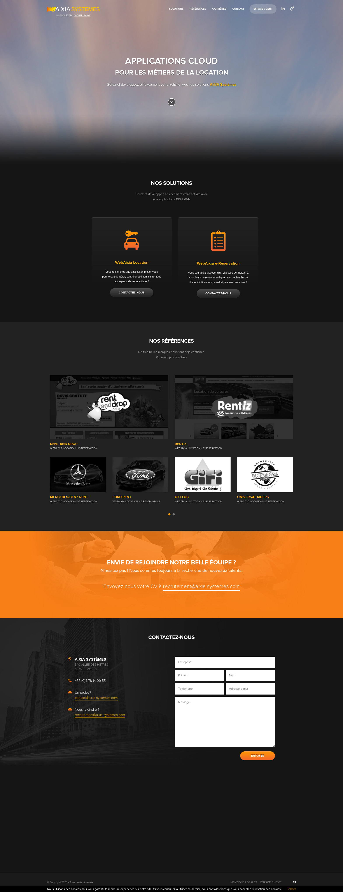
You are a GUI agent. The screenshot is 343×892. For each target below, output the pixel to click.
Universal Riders (253, 497)
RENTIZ (180, 444)
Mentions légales (244, 882)
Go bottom (172, 102)
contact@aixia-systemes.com (96, 698)
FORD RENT (121, 497)
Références (198, 9)
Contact (238, 9)
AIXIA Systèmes (223, 84)
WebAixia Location (131, 263)
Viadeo (291, 8)
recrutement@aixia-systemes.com (201, 586)
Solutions (176, 9)
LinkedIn (283, 8)
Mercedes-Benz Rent (69, 497)
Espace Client (263, 9)
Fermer (291, 889)
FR (294, 882)
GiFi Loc (182, 497)
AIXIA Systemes (73, 9)
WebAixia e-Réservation (218, 263)
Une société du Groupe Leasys (73, 15)
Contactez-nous (132, 292)
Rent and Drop (63, 444)
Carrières (219, 9)
